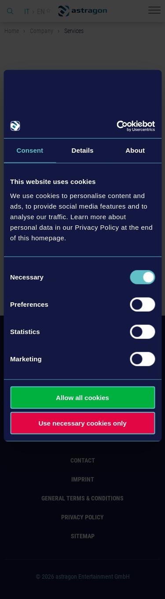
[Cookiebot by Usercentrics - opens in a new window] (117, 126)
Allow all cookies (82, 397)
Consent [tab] (29, 150)
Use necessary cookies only (82, 423)
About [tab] (135, 150)
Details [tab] (83, 150)
